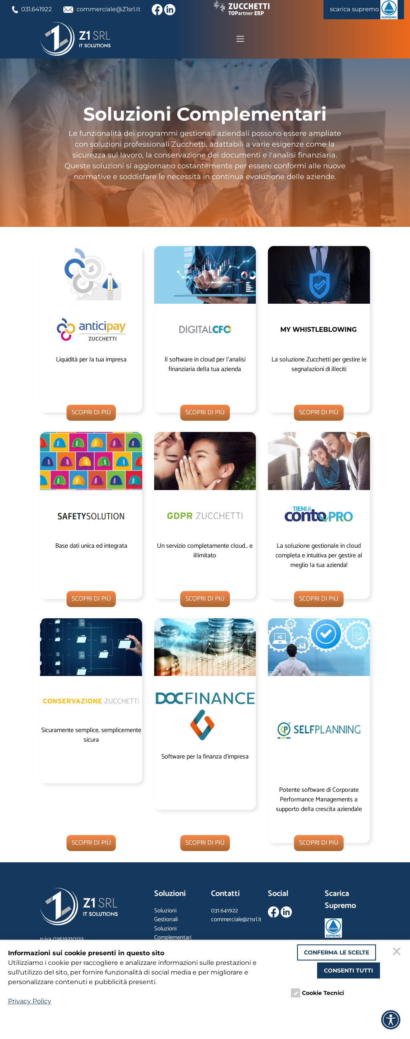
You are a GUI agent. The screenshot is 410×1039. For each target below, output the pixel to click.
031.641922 (33, 9)
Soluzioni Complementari (172, 934)
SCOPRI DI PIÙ (91, 413)
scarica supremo (362, 9)
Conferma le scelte (336, 952)
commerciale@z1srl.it (236, 921)
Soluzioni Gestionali (166, 916)
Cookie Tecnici (323, 993)
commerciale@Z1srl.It (107, 9)
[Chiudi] (398, 952)
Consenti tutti (348, 970)
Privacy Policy (29, 1001)
